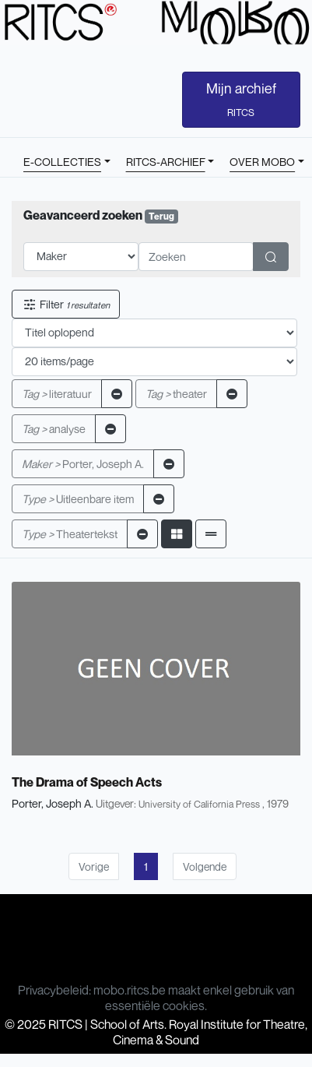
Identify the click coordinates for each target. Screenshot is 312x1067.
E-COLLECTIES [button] (62, 161)
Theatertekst (69, 534)
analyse (54, 428)
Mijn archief (241, 98)
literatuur (57, 393)
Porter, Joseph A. (83, 463)
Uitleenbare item (78, 498)
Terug (161, 216)
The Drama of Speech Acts (87, 782)
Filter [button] (66, 304)
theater (176, 393)
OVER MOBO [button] (262, 161)
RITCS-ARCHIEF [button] (165, 161)
